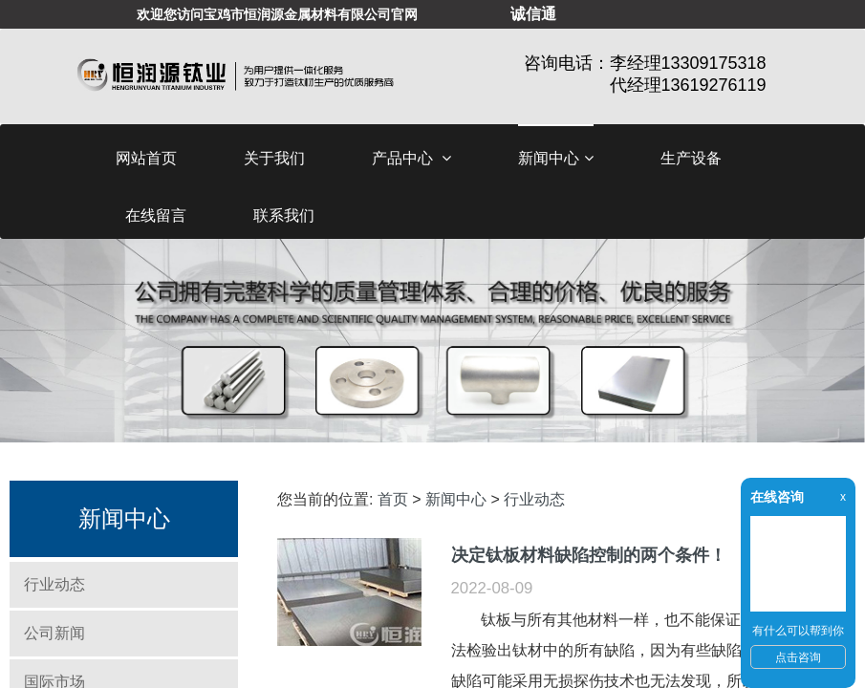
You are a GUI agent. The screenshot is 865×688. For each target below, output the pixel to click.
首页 (393, 499)
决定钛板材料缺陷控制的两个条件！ (588, 555)
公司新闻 (54, 633)
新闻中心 (556, 158)
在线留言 (155, 215)
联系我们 (283, 215)
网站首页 (146, 158)
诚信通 (533, 14)
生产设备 (691, 158)
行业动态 (54, 584)
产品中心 (411, 158)
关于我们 (274, 158)
